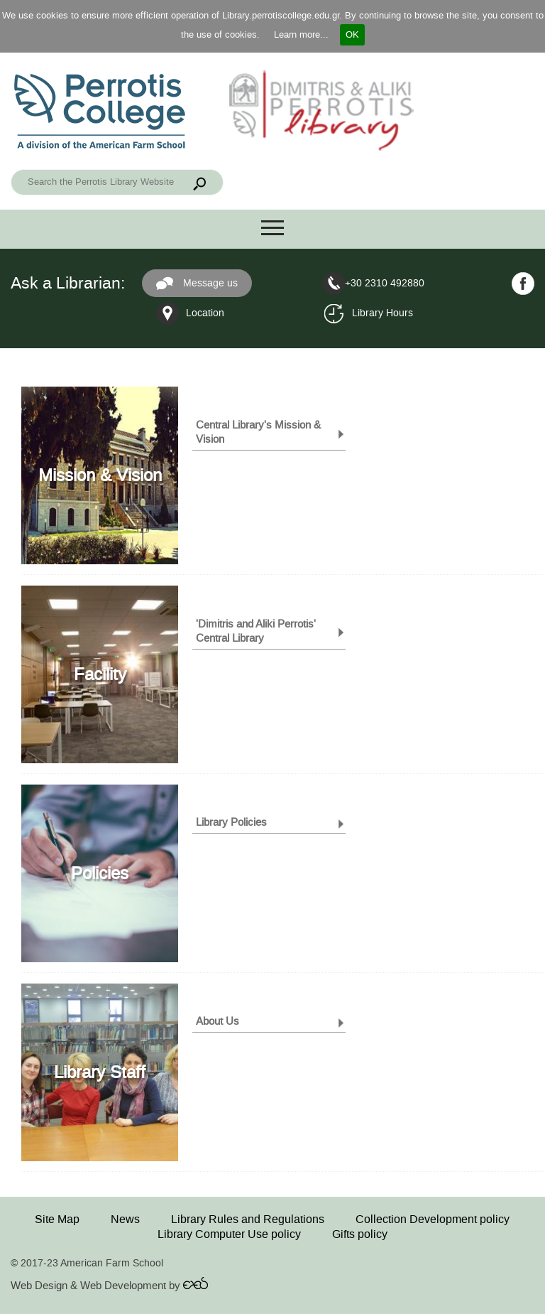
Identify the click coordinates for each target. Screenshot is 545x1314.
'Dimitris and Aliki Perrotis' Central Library (256, 631)
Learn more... (301, 34)
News (125, 1219)
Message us (197, 283)
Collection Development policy (433, 1219)
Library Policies (231, 822)
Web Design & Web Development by (109, 1286)
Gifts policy (359, 1234)
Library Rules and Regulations (247, 1219)
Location (205, 313)
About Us (217, 1021)
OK (352, 34)
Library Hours (382, 313)
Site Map (57, 1219)
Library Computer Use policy (229, 1234)
